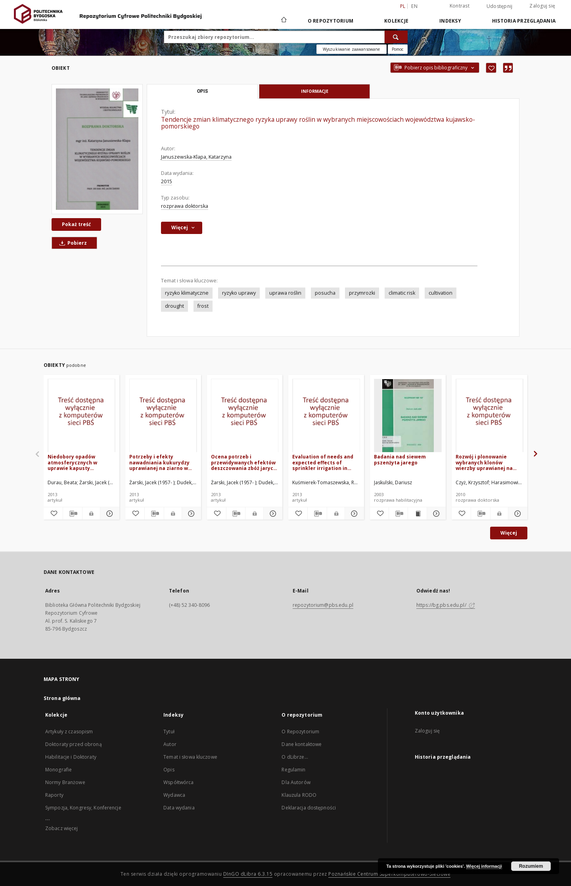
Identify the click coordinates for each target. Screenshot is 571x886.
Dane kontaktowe (302, 744)
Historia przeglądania (524, 20)
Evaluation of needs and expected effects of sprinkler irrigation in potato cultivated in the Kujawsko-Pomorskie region (322, 462)
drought (174, 306)
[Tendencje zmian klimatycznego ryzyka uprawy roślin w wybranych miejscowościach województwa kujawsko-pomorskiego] (97, 149)
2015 (166, 181)
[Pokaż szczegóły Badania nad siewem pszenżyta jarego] (435, 513)
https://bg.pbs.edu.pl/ (445, 605)
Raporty (54, 795)
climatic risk (402, 293)
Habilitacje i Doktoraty (70, 757)
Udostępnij (500, 6)
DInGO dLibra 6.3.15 (248, 874)
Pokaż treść (76, 224)
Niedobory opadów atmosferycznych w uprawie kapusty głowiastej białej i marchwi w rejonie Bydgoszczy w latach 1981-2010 (81, 462)
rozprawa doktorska (184, 206)
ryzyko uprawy (239, 293)
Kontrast (459, 5)
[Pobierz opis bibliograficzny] (72, 513)
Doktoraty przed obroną (73, 744)
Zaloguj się (542, 5)
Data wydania (178, 807)
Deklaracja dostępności (309, 807)
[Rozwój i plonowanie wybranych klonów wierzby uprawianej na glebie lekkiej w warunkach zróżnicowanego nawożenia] (489, 416)
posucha (325, 293)
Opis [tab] (202, 91)
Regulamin (293, 769)
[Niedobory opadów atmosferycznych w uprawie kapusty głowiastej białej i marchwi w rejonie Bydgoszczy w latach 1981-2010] (81, 416)
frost (203, 306)
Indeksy (450, 20)
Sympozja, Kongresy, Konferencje (83, 807)
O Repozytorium (300, 731)
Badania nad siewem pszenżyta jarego (400, 459)
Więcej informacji (484, 866)
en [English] (414, 6)
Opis (168, 769)
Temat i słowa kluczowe (190, 757)
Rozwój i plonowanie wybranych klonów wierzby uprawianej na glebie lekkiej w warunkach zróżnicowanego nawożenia (484, 462)
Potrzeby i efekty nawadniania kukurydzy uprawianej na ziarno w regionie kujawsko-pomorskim (159, 462)
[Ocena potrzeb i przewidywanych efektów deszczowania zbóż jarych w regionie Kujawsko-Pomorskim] (244, 416)
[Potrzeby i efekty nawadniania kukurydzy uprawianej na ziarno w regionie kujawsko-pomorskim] (163, 416)
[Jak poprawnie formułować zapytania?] (398, 49)
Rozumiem (531, 866)
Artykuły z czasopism (69, 731)
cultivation (440, 293)
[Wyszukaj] (396, 37)
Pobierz (72, 242)
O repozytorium (331, 20)
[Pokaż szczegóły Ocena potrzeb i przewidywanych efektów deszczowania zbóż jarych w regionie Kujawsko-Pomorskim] (272, 513)
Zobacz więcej (61, 828)
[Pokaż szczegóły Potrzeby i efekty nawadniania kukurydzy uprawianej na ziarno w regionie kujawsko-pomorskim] (190, 513)
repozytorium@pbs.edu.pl (323, 605)
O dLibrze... (295, 757)
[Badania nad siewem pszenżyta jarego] (407, 416)
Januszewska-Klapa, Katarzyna (196, 156)
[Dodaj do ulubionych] (491, 68)
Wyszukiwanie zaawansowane (351, 49)
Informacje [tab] (314, 91)
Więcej (508, 532)
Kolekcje (396, 20)
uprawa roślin (285, 293)
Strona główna (62, 698)
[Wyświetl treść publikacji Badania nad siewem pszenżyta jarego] (417, 513)
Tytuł (168, 731)
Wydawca (174, 795)
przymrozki (362, 293)
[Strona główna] (283, 20)
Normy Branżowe (65, 782)
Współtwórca (178, 782)
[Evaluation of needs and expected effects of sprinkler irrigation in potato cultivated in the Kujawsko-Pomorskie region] (326, 416)
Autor (169, 744)
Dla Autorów (296, 782)
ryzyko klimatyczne (187, 293)
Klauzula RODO (299, 795)
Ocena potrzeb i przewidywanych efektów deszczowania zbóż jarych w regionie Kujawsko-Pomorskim (243, 462)
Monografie (58, 769)
